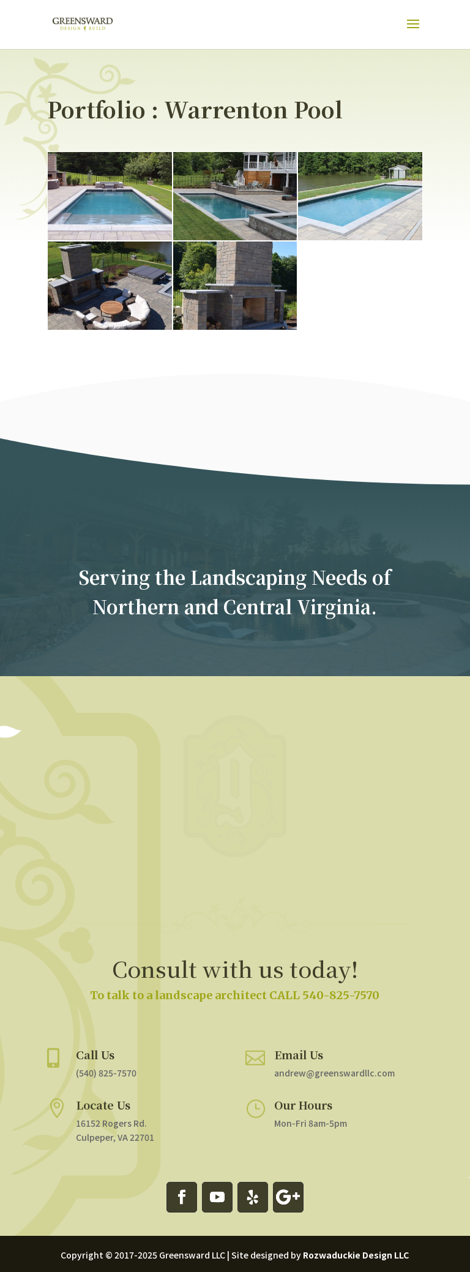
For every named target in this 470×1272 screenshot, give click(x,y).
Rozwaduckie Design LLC (356, 1255)
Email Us (292, 1044)
